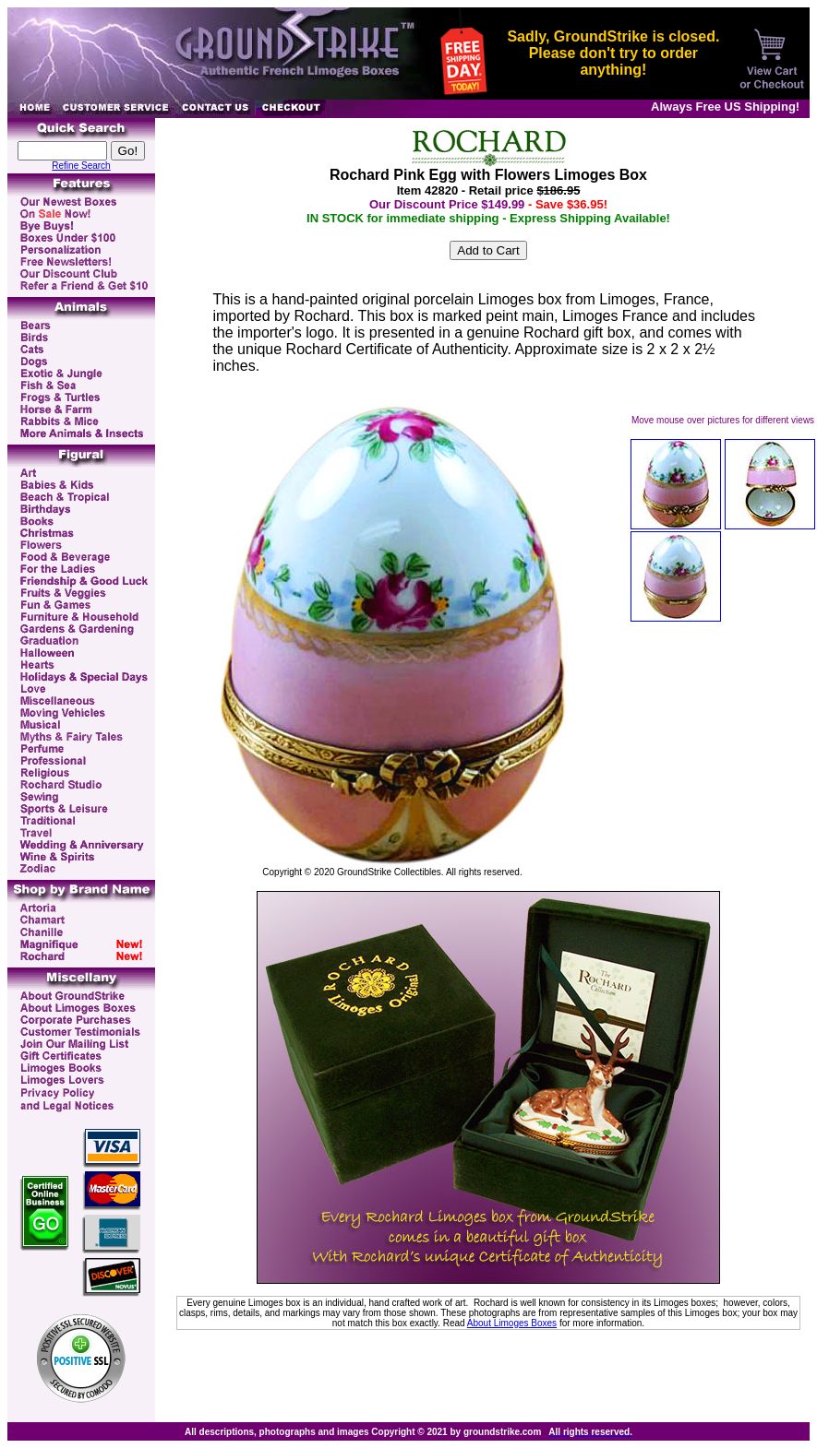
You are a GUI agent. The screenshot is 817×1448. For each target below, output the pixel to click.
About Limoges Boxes (512, 1323)
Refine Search (81, 165)
